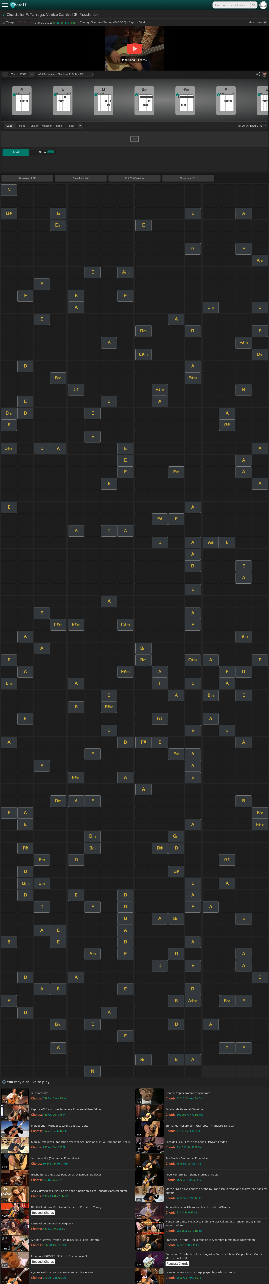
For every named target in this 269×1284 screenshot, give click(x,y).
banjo (59, 125)
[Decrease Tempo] (5, 74)
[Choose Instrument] (80, 125)
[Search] (253, 5)
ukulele (34, 125)
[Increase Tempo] (32, 74)
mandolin (47, 125)
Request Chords (43, 1213)
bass (72, 125)
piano (22, 125)
